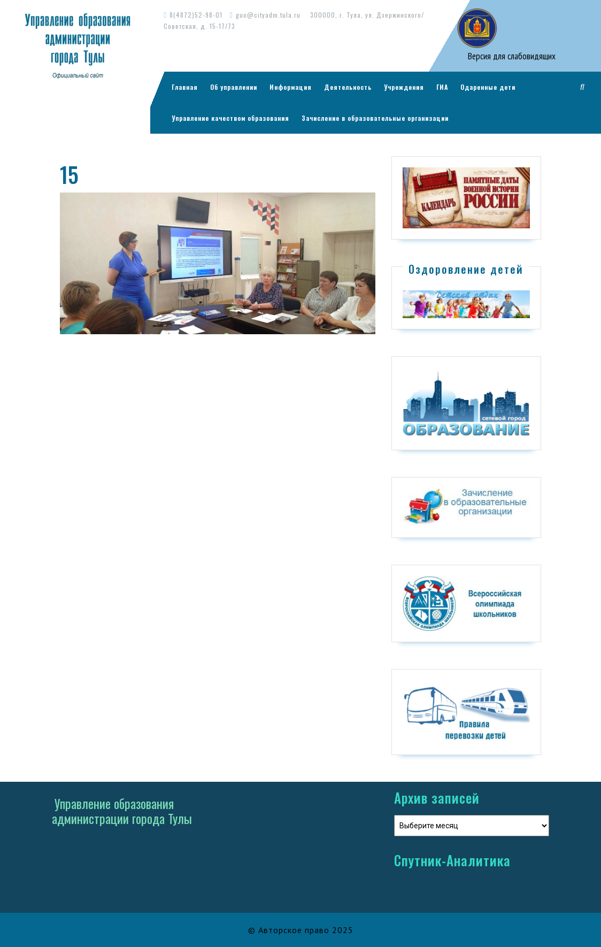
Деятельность (348, 86)
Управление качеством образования (230, 117)
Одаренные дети (487, 86)
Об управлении (233, 86)
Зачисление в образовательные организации (375, 117)
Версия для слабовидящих (511, 56)
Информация (290, 86)
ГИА (442, 86)
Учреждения (404, 86)
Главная (185, 86)
